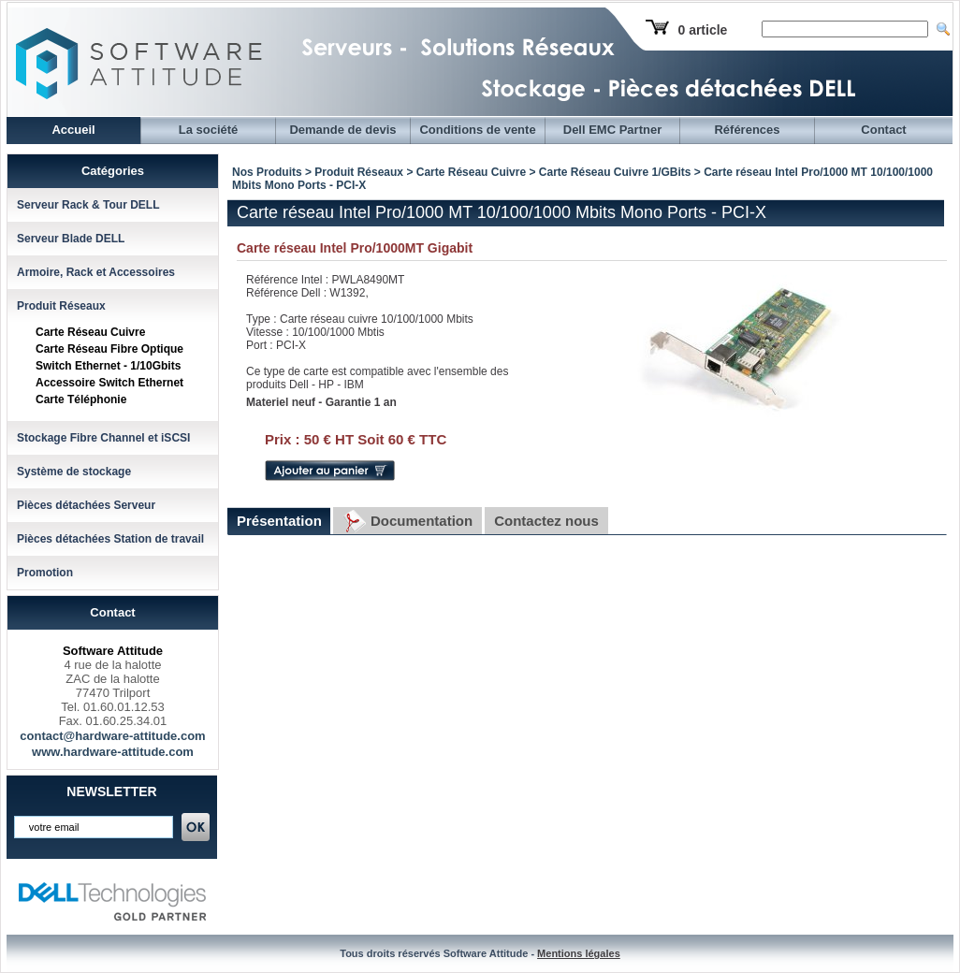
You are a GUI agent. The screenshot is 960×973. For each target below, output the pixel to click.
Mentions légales (578, 953)
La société (209, 130)
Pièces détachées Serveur (86, 505)
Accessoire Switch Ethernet (109, 382)
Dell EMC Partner (612, 130)
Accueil (73, 130)
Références (746, 130)
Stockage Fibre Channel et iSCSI (103, 437)
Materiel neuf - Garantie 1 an (321, 402)
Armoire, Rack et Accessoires (96, 272)
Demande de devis (342, 130)
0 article (702, 29)
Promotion (45, 572)
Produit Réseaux (61, 305)
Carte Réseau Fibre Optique (109, 349)
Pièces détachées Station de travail (110, 538)
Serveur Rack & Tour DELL (88, 204)
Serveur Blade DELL (70, 238)
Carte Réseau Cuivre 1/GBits (615, 172)
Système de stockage (74, 471)
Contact (883, 130)
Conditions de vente (477, 130)
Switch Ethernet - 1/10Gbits (108, 365)
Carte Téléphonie (81, 399)
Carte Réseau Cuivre (90, 332)
